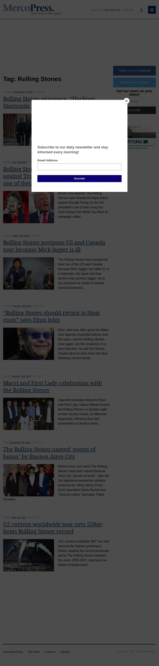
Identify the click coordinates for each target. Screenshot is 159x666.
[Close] (126, 101)
